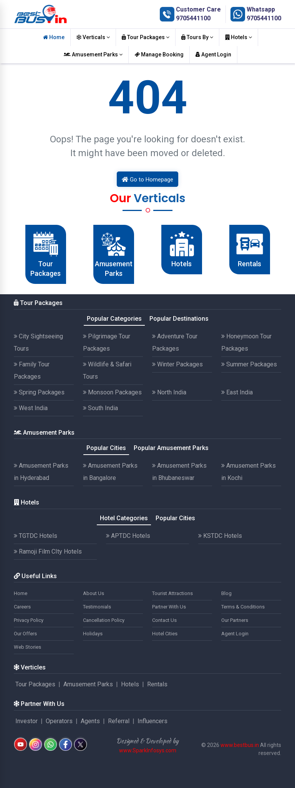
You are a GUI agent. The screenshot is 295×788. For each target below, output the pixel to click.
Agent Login (213, 54)
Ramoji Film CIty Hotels (48, 551)
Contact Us (164, 620)
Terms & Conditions (243, 607)
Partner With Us (169, 607)
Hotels (238, 37)
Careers (22, 607)
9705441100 (193, 18)
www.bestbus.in (239, 745)
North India (169, 392)
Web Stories (27, 647)
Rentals (157, 684)
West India (31, 408)
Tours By (197, 37)
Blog (226, 593)
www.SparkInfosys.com (147, 750)
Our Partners (234, 620)
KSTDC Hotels (220, 535)
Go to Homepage (147, 179)
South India (100, 408)
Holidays (93, 633)
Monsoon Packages (112, 392)
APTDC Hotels (128, 535)
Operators (59, 721)
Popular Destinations (179, 318)
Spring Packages (39, 392)
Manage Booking (159, 54)
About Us (93, 593)
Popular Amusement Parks (171, 448)
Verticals (93, 37)
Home (54, 37)
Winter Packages (177, 364)
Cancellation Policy (103, 620)
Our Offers (25, 633)
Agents (90, 721)
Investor (26, 721)
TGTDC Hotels (35, 535)
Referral (118, 721)
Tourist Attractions (172, 593)
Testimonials (97, 607)
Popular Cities (106, 448)
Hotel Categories (124, 518)
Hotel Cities (164, 633)
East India (237, 392)
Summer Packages (249, 364)
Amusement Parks (93, 54)
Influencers (152, 721)
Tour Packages (145, 37)
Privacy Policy (28, 620)
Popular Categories (114, 318)
